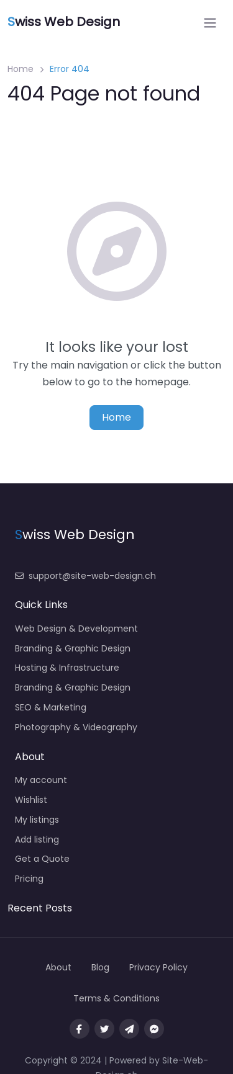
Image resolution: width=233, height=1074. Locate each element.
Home (20, 69)
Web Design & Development (76, 628)
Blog (100, 967)
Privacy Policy (158, 967)
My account (41, 780)
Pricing (29, 878)
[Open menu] (210, 23)
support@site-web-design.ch (85, 576)
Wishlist (31, 800)
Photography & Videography (76, 727)
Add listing (37, 839)
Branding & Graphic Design (72, 648)
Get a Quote (42, 858)
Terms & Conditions (116, 998)
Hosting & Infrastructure (67, 667)
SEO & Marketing (50, 707)
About (58, 967)
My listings (37, 819)
